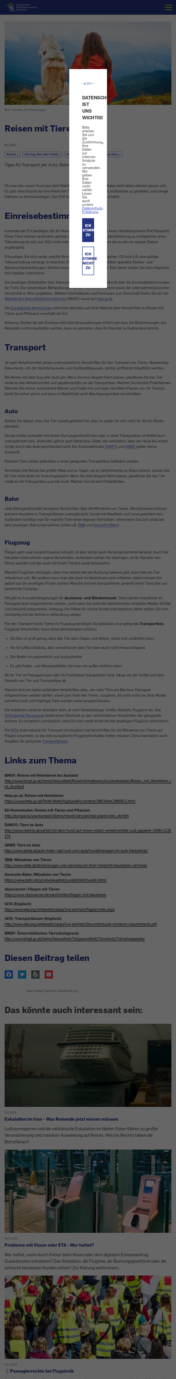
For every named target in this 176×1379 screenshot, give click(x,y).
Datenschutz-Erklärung (93, 210)
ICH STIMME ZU (88, 230)
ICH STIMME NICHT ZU (88, 261)
